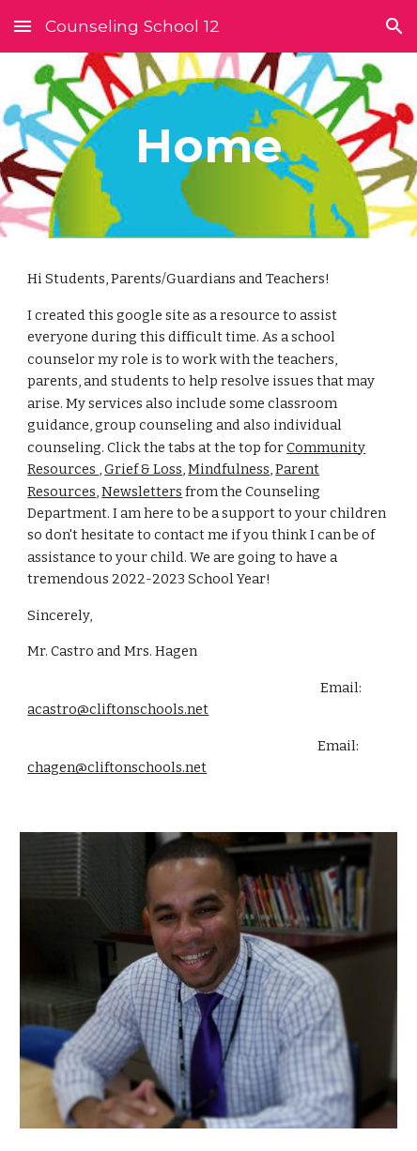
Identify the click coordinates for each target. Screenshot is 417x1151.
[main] (208, 145)
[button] (22, 26)
